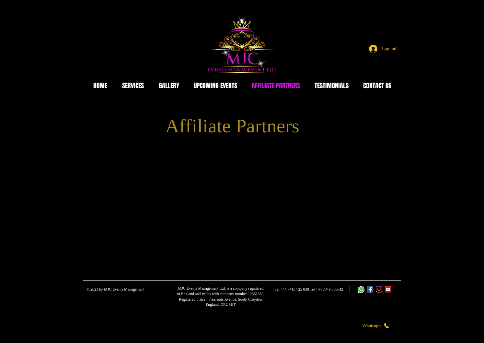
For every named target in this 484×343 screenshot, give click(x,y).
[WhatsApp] (376, 325)
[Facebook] (370, 289)
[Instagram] (379, 289)
